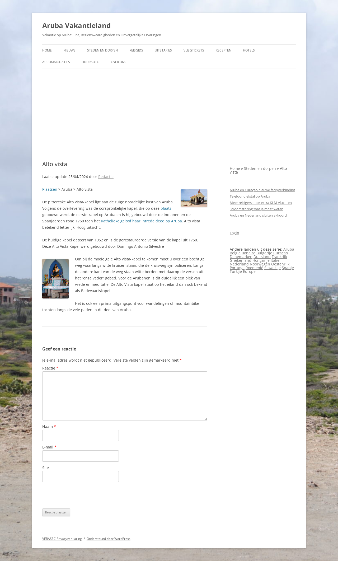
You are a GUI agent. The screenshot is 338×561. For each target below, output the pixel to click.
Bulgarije (264, 252)
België (235, 252)
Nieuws (69, 50)
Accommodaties (56, 62)
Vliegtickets (194, 50)
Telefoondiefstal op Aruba (250, 196)
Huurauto (90, 62)
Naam (49, 426)
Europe (249, 271)
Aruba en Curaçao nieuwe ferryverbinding (262, 190)
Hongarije (261, 260)
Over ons (118, 62)
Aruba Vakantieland (76, 25)
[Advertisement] (169, 114)
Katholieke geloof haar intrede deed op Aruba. (142, 220)
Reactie (50, 368)
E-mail (49, 447)
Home (47, 50)
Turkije (236, 271)
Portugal (237, 267)
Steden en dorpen (102, 50)
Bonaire (248, 252)
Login (234, 232)
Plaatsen (49, 189)
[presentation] (82, 495)
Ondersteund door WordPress (108, 538)
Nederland (239, 264)
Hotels (249, 50)
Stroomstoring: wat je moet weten (256, 209)
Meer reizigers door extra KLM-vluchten (261, 202)
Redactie (106, 176)
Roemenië (254, 267)
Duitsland (262, 256)
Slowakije (272, 267)
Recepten (223, 50)
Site (45, 467)
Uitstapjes (163, 50)
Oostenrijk (280, 264)
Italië (275, 260)
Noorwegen (260, 264)
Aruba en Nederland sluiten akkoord (258, 215)
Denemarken (241, 256)
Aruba (288, 249)
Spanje (288, 267)
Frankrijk (279, 256)
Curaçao (280, 252)
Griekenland (240, 260)
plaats (166, 208)
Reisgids (136, 50)
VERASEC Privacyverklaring (62, 538)
